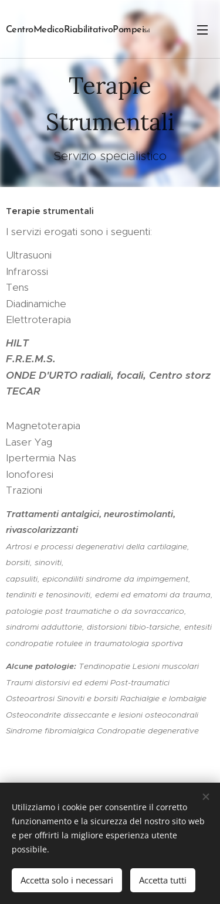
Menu (202, 29)
